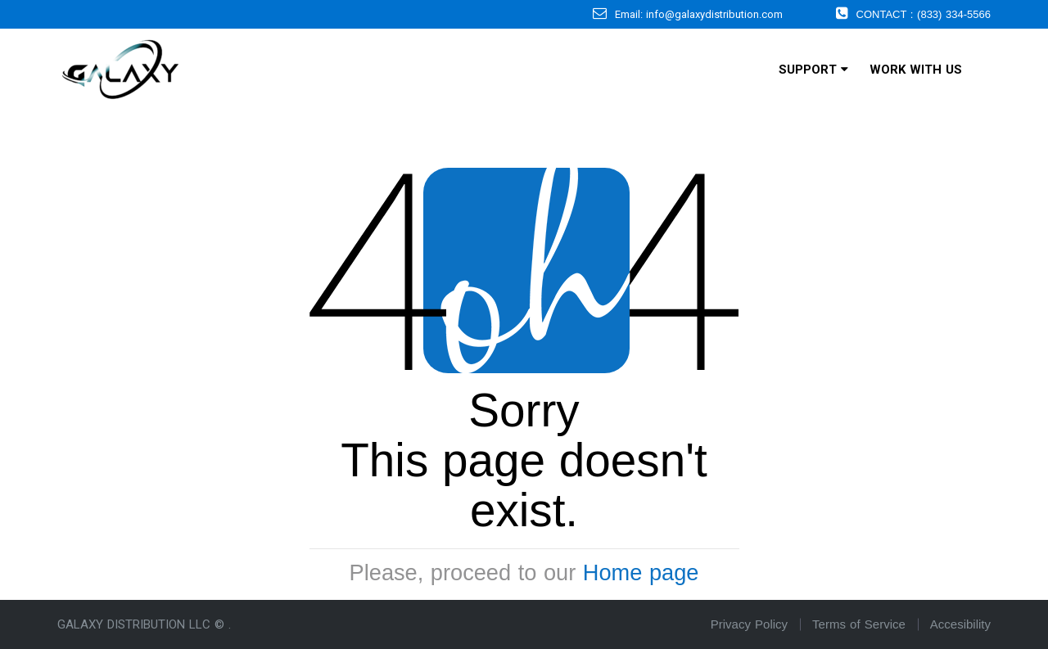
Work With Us (916, 69)
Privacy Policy (749, 624)
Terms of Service (859, 624)
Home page (641, 572)
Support (813, 69)
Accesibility (960, 624)
